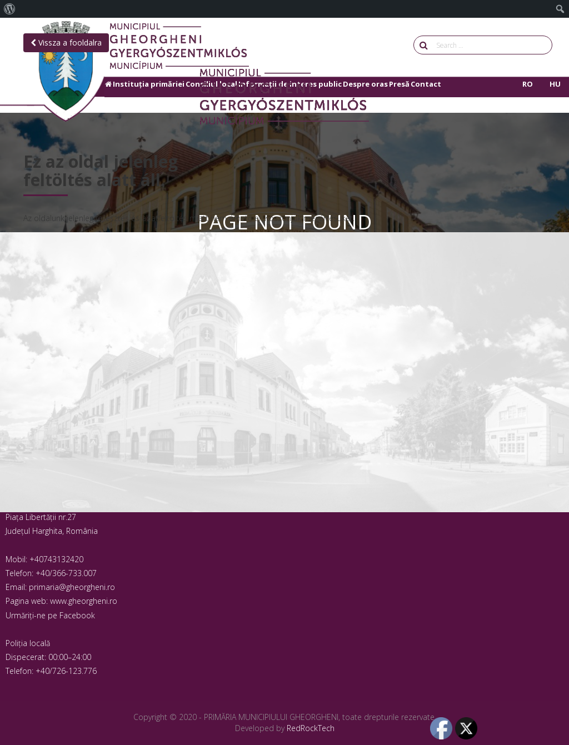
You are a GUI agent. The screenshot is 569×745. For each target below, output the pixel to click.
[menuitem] (9, 9)
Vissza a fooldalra (66, 42)
